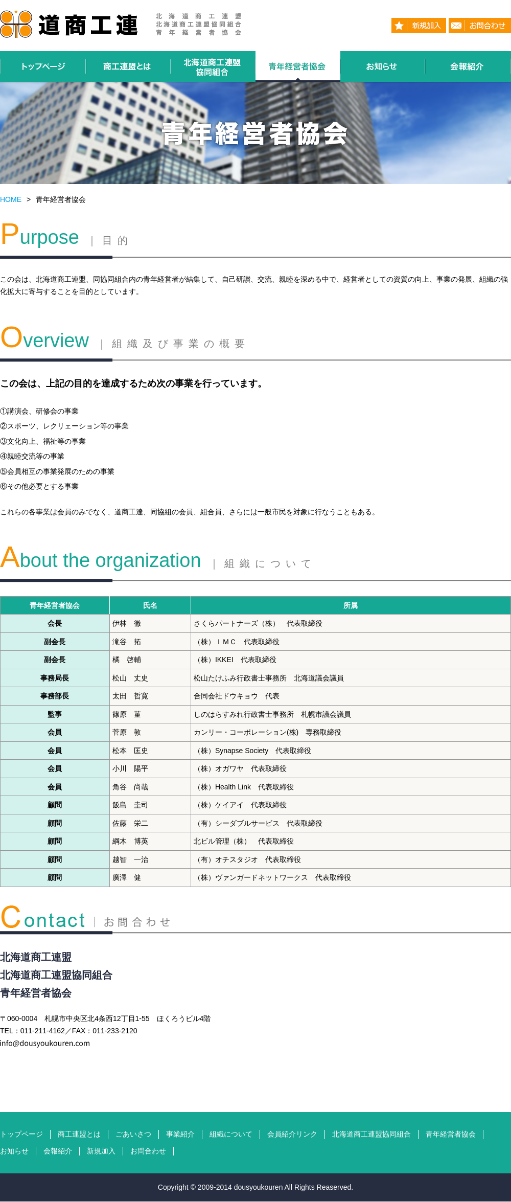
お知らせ (14, 1151)
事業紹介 (180, 1134)
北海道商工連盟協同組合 (371, 1134)
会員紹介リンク (292, 1134)
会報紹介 (57, 1151)
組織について (231, 1134)
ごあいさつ (133, 1134)
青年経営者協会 (451, 1134)
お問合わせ (148, 1151)
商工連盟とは (79, 1134)
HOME (10, 199)
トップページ (21, 1134)
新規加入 (101, 1151)
